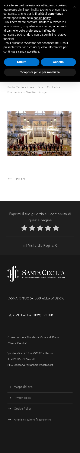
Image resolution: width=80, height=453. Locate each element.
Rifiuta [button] (21, 62)
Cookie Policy (22, 409)
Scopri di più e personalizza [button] (40, 72)
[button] (74, 6)
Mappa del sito (23, 387)
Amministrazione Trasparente (32, 420)
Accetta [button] (58, 62)
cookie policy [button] (42, 18)
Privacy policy (22, 398)
